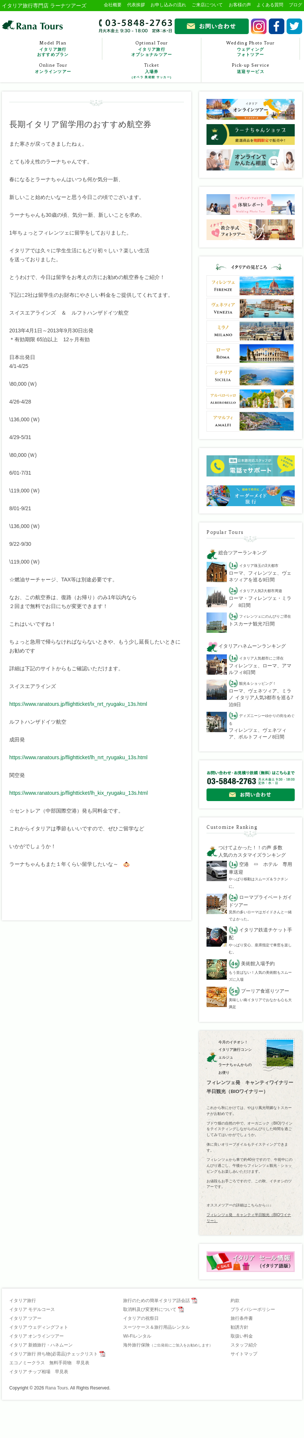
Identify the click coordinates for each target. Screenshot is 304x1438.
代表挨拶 (136, 4)
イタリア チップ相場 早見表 (38, 1371)
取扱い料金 (242, 1336)
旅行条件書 (242, 1318)
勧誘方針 (239, 1327)
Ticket (151, 71)
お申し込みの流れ (168, 4)
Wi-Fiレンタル (137, 1336)
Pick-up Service (250, 68)
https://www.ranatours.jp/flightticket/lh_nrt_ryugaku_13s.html (78, 757)
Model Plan (53, 48)
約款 (235, 1300)
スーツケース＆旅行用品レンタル (156, 1327)
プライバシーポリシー (253, 1309)
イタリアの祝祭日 (141, 1318)
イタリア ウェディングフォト (38, 1327)
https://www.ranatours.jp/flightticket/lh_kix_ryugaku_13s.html (78, 793)
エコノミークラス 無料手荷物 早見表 (49, 1362)
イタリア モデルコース (32, 1309)
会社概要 (113, 4)
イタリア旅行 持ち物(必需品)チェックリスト (53, 1353)
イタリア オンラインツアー (36, 1336)
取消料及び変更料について (149, 1309)
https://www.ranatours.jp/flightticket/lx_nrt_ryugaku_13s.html (78, 704)
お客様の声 (240, 4)
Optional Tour (151, 48)
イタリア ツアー (25, 1318)
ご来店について (207, 4)
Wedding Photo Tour (250, 48)
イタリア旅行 (22, 1300)
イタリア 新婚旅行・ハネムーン (41, 1345)
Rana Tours (56, 1388)
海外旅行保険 (168, 1345)
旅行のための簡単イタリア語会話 (156, 1300)
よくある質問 (270, 4)
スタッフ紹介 (244, 1345)
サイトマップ (244, 1353)
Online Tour (53, 68)
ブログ (295, 4)
